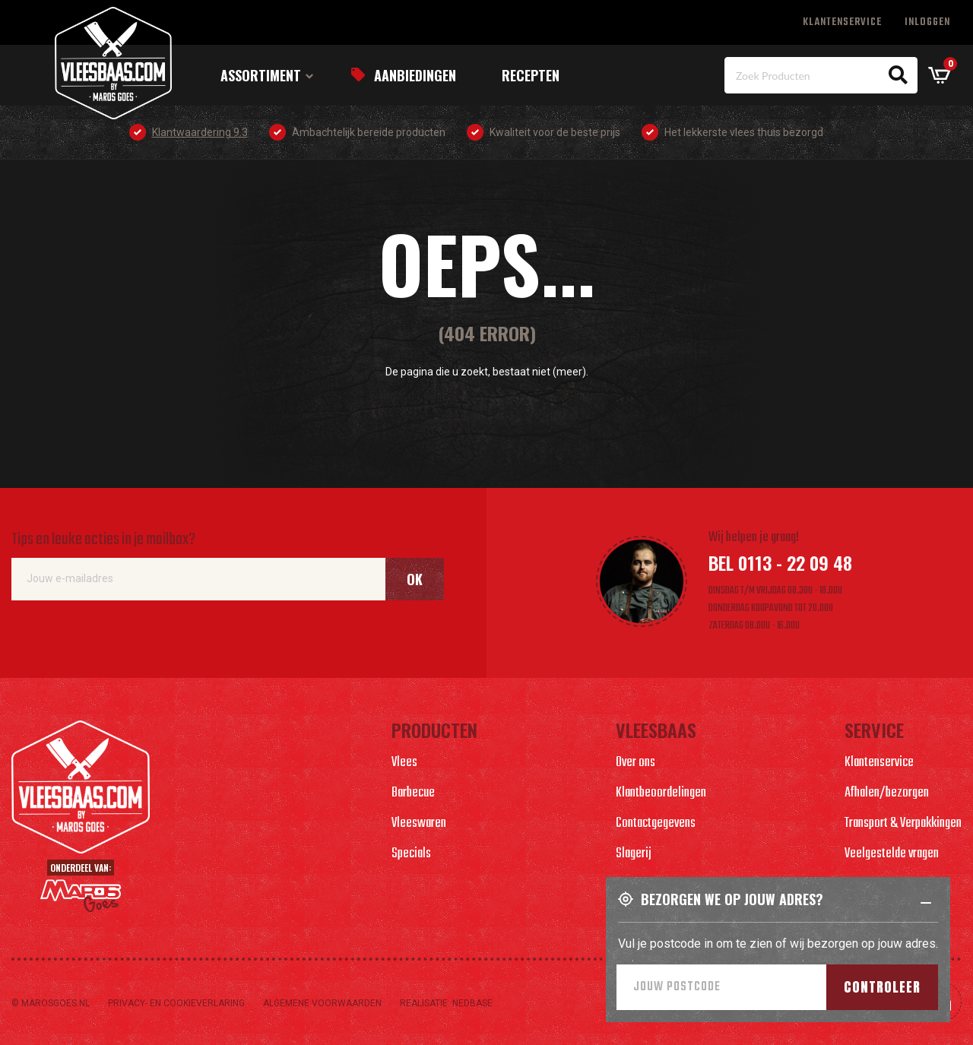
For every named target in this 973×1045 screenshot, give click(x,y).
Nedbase (472, 1003)
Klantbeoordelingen (661, 793)
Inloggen (927, 22)
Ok (415, 579)
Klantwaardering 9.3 (200, 132)
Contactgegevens (656, 823)
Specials (411, 854)
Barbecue (413, 793)
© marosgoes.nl (50, 1003)
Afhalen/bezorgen (887, 793)
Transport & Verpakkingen (903, 823)
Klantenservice (842, 22)
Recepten (530, 75)
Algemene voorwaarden (322, 1003)
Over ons (635, 763)
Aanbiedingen (415, 75)
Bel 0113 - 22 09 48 (780, 562)
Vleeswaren (418, 823)
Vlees (404, 763)
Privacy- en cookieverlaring (176, 1003)
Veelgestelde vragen (892, 854)
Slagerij (633, 854)
